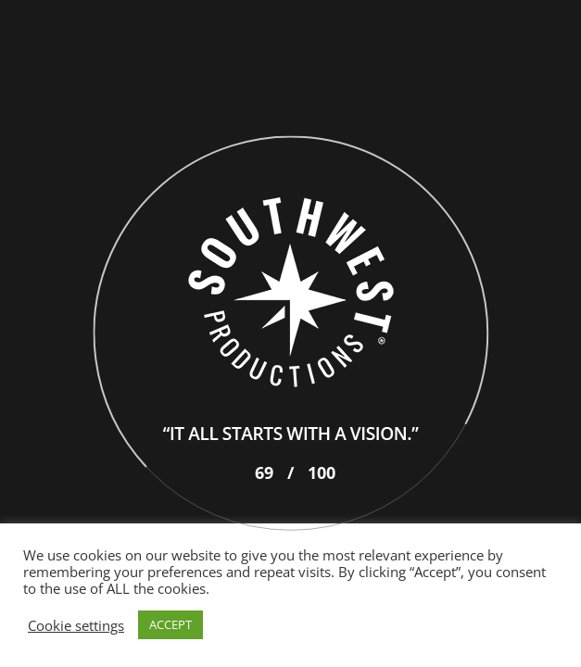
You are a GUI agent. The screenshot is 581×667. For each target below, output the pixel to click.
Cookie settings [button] (76, 625)
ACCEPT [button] (170, 624)
